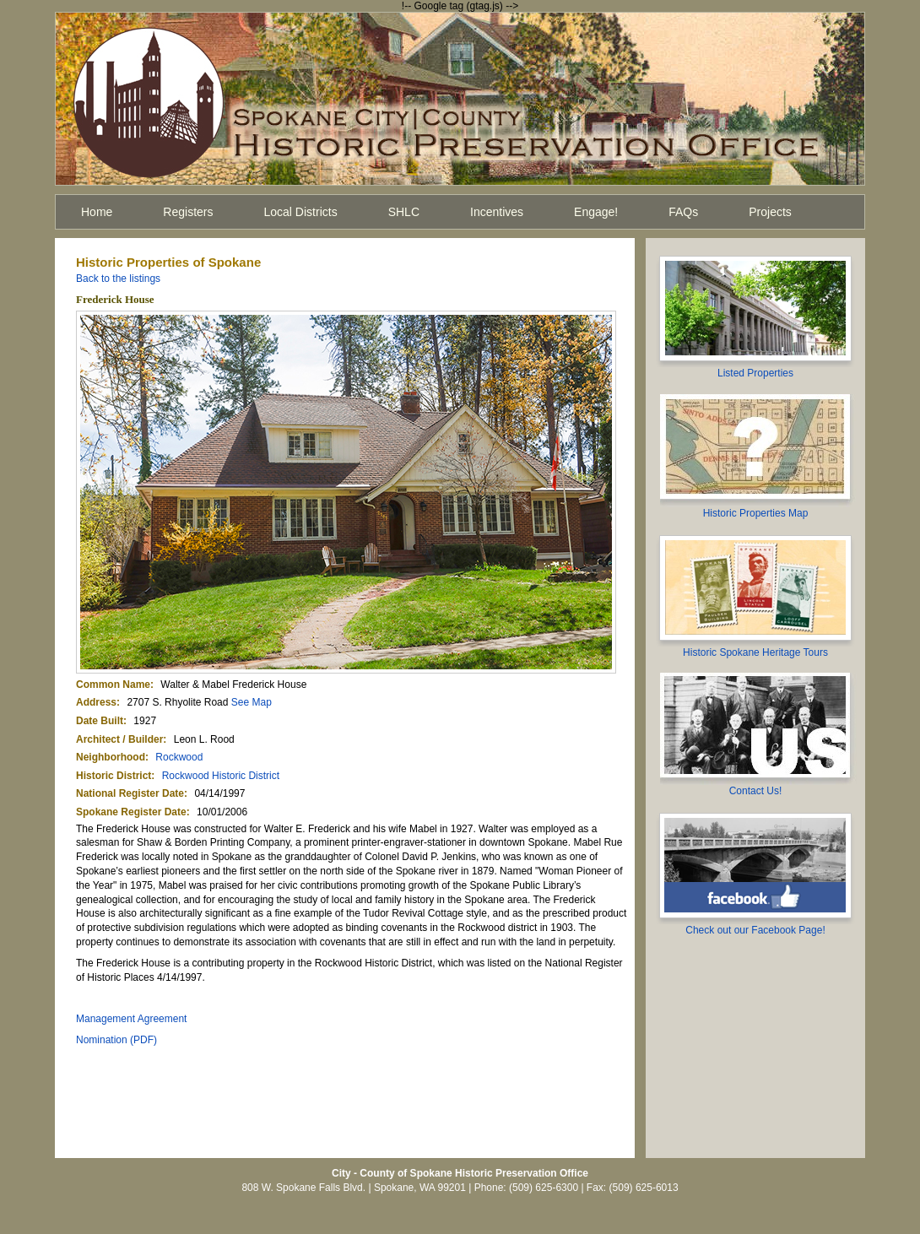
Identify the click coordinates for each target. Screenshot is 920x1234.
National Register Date (130, 793)
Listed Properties (755, 373)
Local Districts (301, 212)
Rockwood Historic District (220, 776)
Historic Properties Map (756, 513)
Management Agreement (131, 1019)
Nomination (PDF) (116, 1040)
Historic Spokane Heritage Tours (755, 652)
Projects (770, 212)
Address (96, 702)
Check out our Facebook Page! (755, 930)
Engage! (596, 212)
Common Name (113, 684)
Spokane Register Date (131, 812)
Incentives (496, 212)
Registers (188, 212)
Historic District (113, 776)
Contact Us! (755, 791)
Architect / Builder (119, 739)
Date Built (99, 721)
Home (96, 212)
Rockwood (179, 757)
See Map (251, 702)
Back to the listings (118, 278)
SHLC (403, 212)
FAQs (683, 212)
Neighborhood (110, 757)
